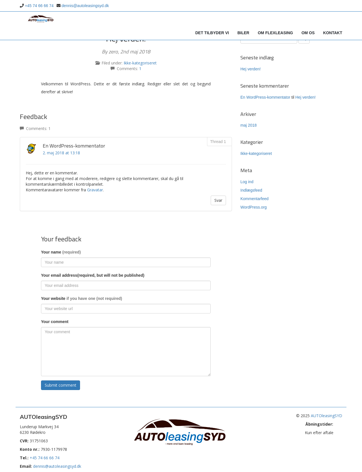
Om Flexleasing (275, 33)
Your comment (54, 321)
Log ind (246, 181)
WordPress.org (253, 207)
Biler (243, 33)
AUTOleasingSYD (326, 415)
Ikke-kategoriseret (140, 63)
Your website (81, 298)
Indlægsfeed (251, 190)
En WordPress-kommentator (265, 97)
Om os (308, 33)
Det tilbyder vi (212, 33)
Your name (61, 252)
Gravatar (95, 189)
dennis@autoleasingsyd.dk (85, 5)
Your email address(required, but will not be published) (92, 275)
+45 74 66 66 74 (39, 5)
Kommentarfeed (254, 198)
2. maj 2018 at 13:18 (61, 152)
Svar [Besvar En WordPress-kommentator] (218, 200)
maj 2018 (248, 125)
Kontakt (332, 33)
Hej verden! (250, 69)
